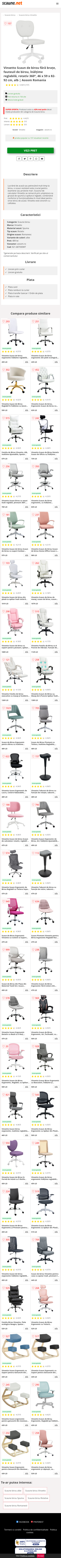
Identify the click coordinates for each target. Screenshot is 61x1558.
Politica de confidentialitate (35, 1529)
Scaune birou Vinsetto (28, 15)
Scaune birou (10, 15)
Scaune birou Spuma (14, 1498)
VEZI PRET (30, 150)
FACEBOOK (22, 1522)
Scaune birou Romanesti (15, 1505)
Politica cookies (27, 1555)
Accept (41, 1555)
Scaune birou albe (12, 1490)
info (26, 362)
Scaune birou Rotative (38, 1498)
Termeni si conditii (12, 1529)
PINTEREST (37, 1522)
